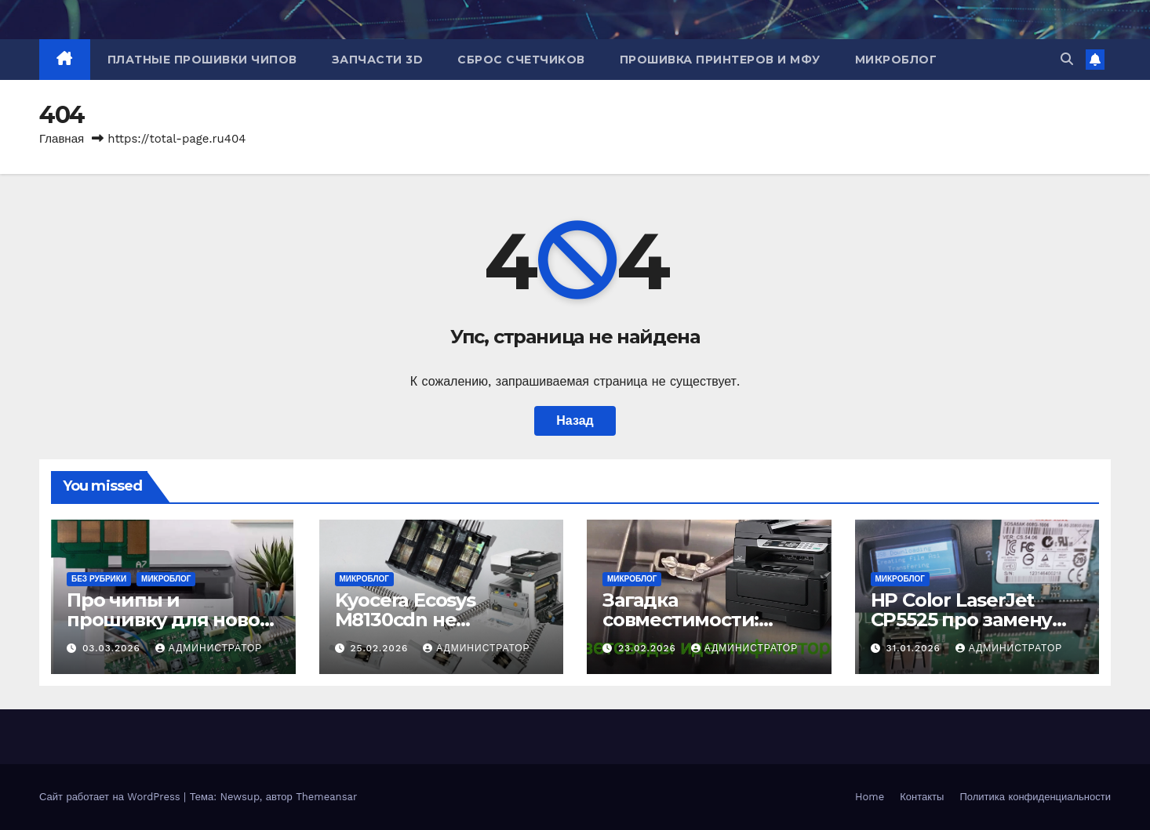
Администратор (208, 648)
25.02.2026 (381, 648)
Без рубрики (98, 578)
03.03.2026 (113, 648)
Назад (574, 420)
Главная (61, 139)
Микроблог (896, 60)
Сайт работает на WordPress (111, 797)
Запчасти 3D (378, 60)
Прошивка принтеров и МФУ (720, 60)
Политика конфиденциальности (1035, 797)
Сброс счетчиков (521, 60)
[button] (1067, 59)
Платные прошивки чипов (202, 60)
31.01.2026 (915, 648)
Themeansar (326, 797)
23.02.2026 (649, 648)
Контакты (922, 797)
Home (869, 797)
